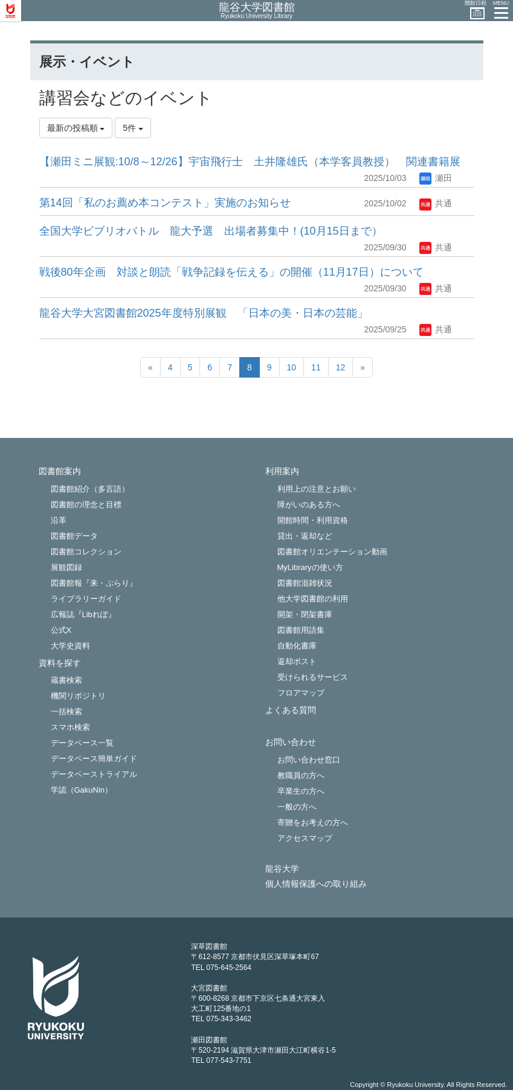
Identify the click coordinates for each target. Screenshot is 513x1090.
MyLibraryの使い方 (310, 567)
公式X (61, 630)
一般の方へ (297, 806)
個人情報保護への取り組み (316, 884)
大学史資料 (70, 645)
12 (341, 367)
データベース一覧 (82, 742)
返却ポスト (297, 661)
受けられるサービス (312, 677)
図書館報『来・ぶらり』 (94, 583)
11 (316, 367)
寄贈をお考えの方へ (312, 822)
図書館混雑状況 (304, 583)
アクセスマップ (304, 838)
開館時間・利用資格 (312, 520)
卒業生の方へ (300, 791)
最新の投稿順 (76, 128)
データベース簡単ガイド (94, 758)
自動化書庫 (297, 645)
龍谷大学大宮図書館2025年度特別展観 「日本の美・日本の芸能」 (203, 313)
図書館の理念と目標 (86, 504)
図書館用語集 (300, 630)
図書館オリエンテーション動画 (332, 551)
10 (292, 367)
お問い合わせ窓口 (308, 759)
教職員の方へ (300, 775)
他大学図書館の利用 (312, 598)
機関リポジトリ (78, 695)
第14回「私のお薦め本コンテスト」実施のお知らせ (165, 203)
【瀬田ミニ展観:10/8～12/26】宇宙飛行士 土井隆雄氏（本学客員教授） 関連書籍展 (249, 162)
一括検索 (66, 711)
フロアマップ (300, 692)
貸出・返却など (304, 535)
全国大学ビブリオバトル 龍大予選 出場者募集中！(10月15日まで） (210, 231)
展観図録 (66, 567)
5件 (133, 128)
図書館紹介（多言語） (90, 488)
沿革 (58, 520)
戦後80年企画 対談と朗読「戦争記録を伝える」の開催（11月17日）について (231, 272)
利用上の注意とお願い (316, 488)
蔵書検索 (66, 680)
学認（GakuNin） (82, 789)
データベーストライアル (94, 774)
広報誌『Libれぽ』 (83, 614)
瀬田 (435, 178)
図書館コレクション (86, 551)
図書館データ (74, 535)
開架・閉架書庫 (304, 614)
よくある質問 (290, 710)
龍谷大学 (282, 868)
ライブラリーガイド (86, 598)
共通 (435, 203)
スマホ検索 (70, 727)
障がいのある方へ (308, 504)
